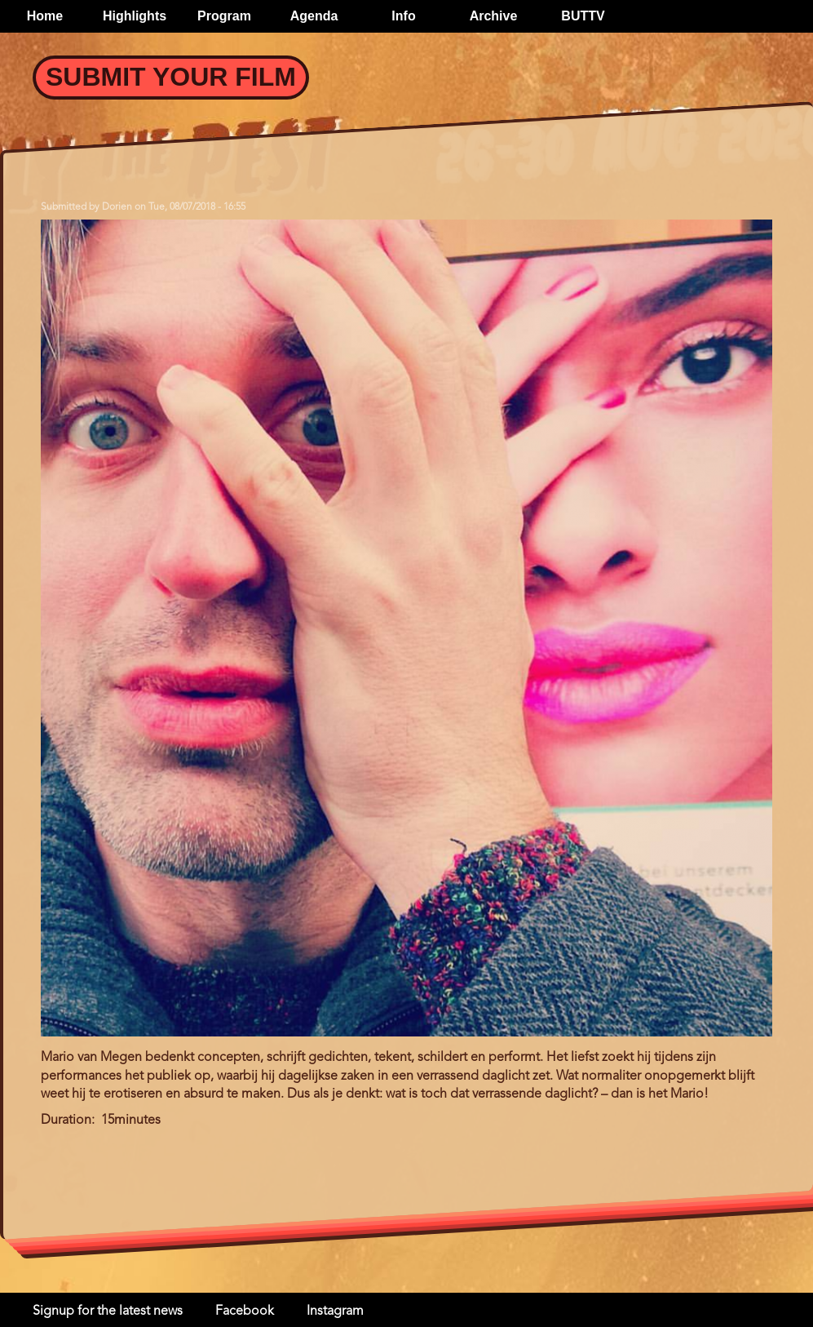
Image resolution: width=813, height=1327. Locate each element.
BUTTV (582, 16)
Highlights (134, 16)
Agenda (314, 16)
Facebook (244, 1311)
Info (403, 16)
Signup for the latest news (108, 1311)
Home (45, 16)
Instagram (335, 1311)
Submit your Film (171, 76)
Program (224, 16)
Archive (494, 16)
